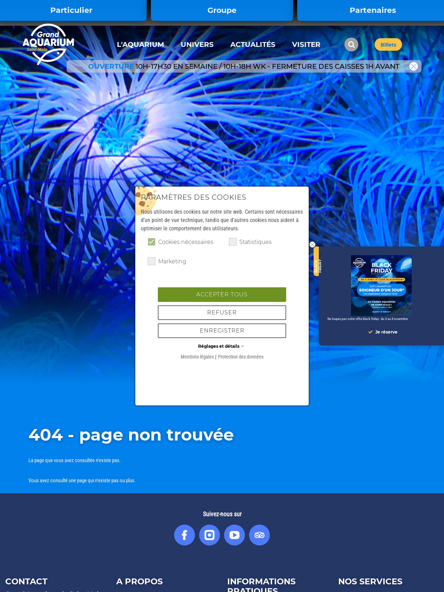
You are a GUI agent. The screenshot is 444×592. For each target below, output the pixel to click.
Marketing (167, 261)
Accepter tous (222, 294)
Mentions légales (197, 357)
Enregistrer (222, 330)
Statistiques (250, 242)
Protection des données (240, 357)
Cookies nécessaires (180, 242)
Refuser (222, 312)
